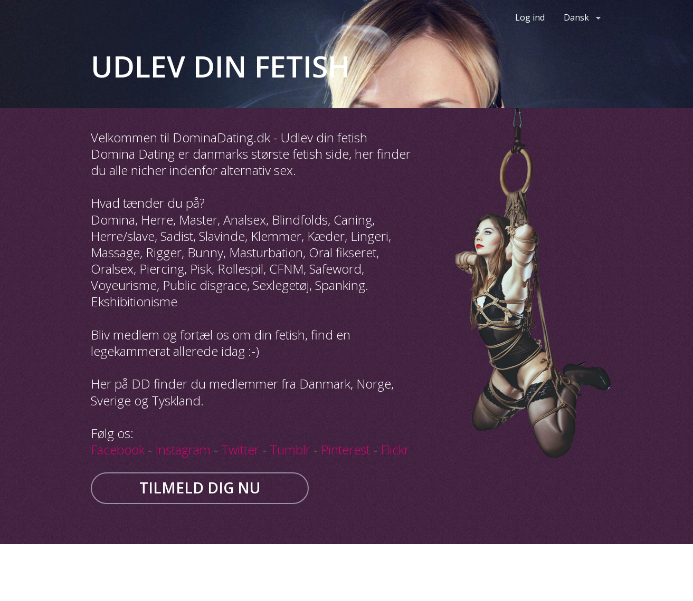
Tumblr (290, 449)
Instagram (183, 449)
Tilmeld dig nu (199, 488)
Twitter (240, 449)
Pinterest (345, 449)
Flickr (395, 449)
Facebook (118, 449)
